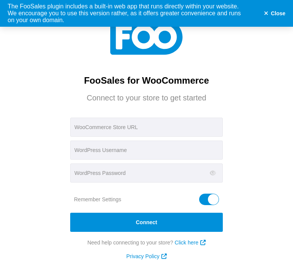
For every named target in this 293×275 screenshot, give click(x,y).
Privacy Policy (146, 256)
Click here (190, 242)
